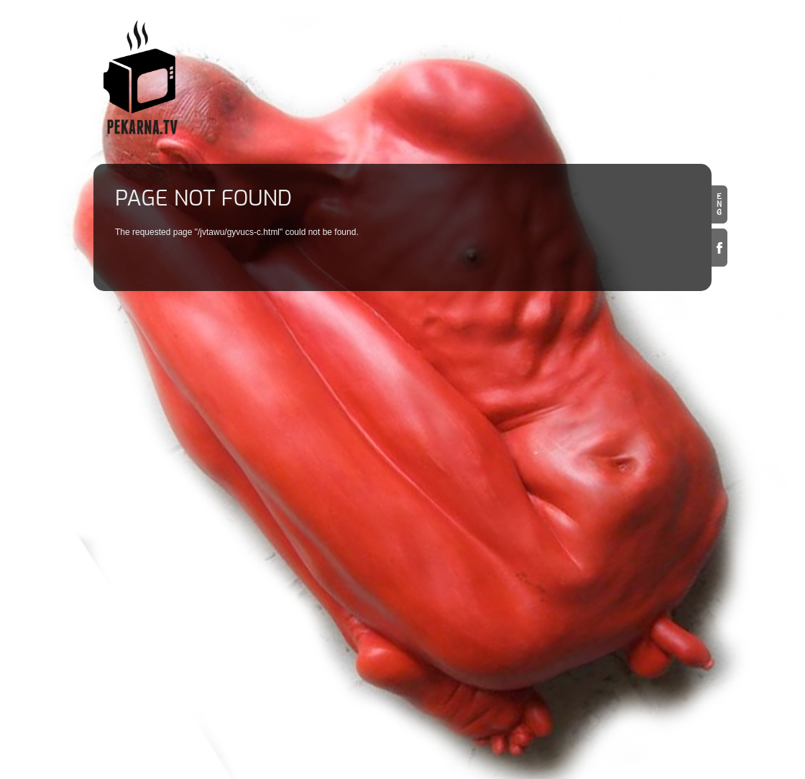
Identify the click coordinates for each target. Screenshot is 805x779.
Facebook (719, 248)
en (719, 204)
